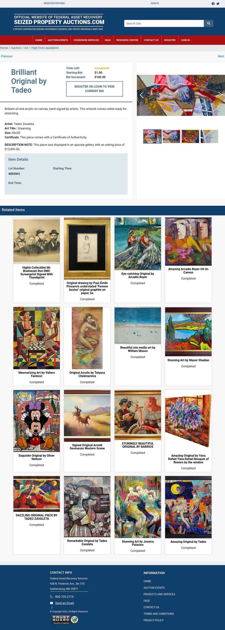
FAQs (108, 40)
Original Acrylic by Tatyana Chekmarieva (87, 374)
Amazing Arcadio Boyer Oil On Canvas (188, 270)
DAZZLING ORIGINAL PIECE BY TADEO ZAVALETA (36, 517)
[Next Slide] (220, 95)
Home (4, 48)
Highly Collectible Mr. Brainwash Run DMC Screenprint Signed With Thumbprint (36, 272)
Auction (16, 48)
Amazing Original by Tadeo (188, 542)
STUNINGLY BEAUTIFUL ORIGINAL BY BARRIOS (138, 445)
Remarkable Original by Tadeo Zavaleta (87, 542)
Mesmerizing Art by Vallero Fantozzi (36, 374)
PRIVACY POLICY (153, 620)
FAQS (147, 600)
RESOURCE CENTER (127, 40)
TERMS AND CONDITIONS (159, 613)
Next (221, 56)
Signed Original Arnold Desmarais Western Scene (87, 447)
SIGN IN (185, 40)
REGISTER (170, 40)
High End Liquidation (45, 48)
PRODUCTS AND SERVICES (159, 594)
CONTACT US (151, 40)
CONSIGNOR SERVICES (86, 40)
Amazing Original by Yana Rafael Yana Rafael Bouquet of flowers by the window (188, 459)
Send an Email (64, 603)
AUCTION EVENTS (58, 40)
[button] (152, 136)
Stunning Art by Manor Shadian (188, 360)
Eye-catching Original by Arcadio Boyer (138, 275)
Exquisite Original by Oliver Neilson (37, 457)
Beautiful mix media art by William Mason (137, 349)
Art (26, 48)
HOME (38, 40)
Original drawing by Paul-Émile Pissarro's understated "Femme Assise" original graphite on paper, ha (87, 288)
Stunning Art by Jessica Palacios (138, 543)
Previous (6, 56)
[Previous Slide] (141, 95)
